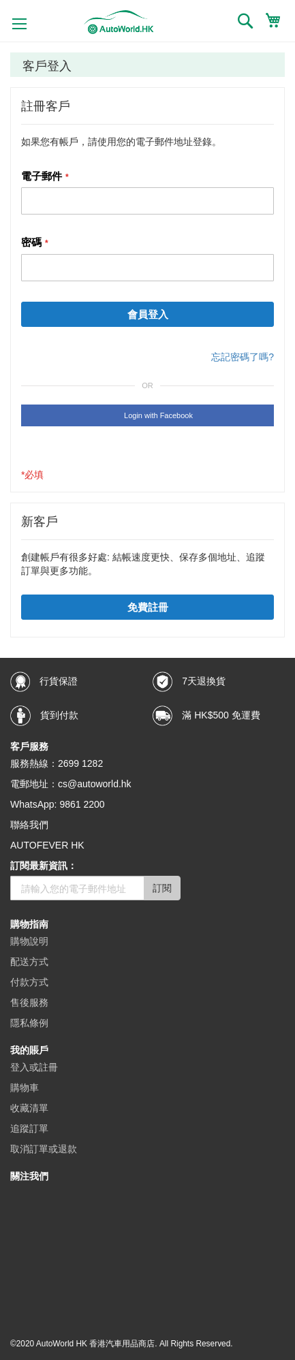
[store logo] (119, 22)
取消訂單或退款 (43, 1148)
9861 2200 (81, 804)
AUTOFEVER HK (47, 845)
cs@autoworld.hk (94, 783)
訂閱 (162, 888)
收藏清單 (29, 1108)
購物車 (24, 1087)
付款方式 (29, 982)
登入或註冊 (34, 1067)
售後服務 (29, 1002)
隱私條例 (29, 1022)
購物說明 (29, 941)
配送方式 (29, 961)
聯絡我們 (29, 824)
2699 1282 (80, 763)
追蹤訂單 (29, 1128)
